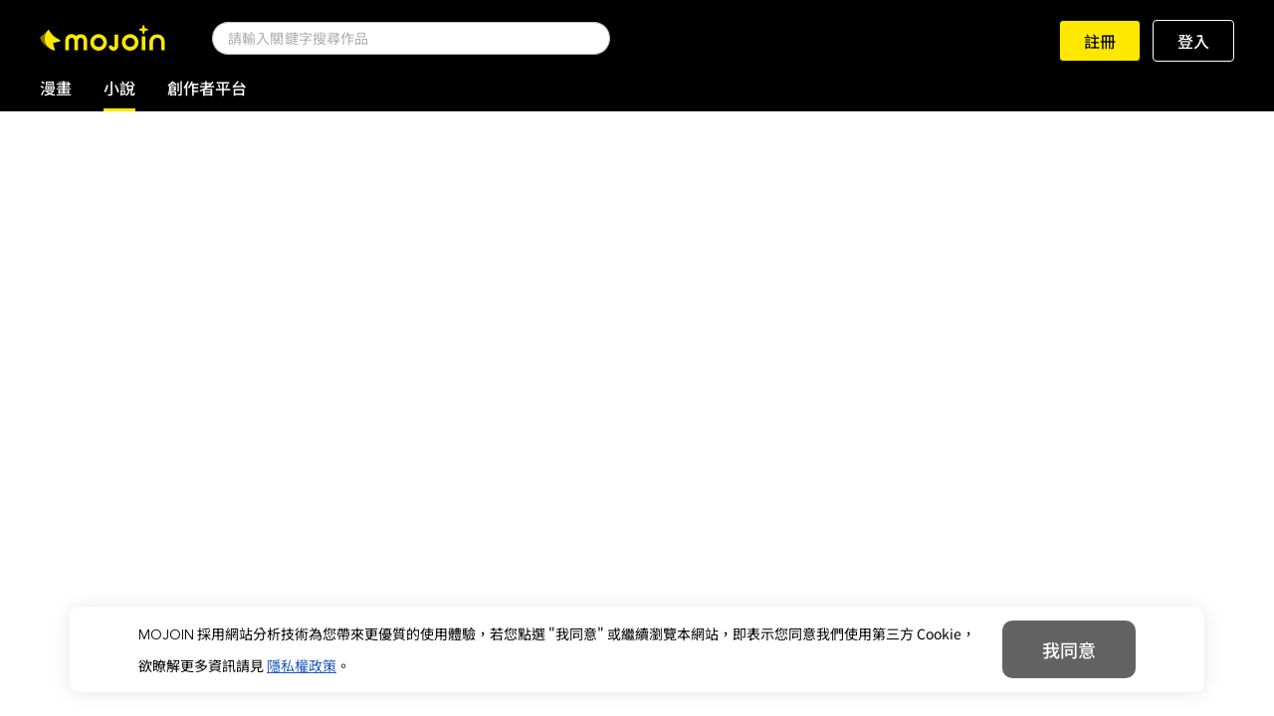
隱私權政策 (301, 665)
